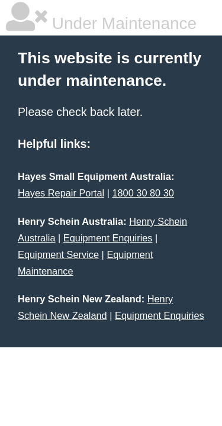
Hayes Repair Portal (61, 193)
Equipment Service (58, 254)
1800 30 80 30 (142, 193)
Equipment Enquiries (108, 238)
